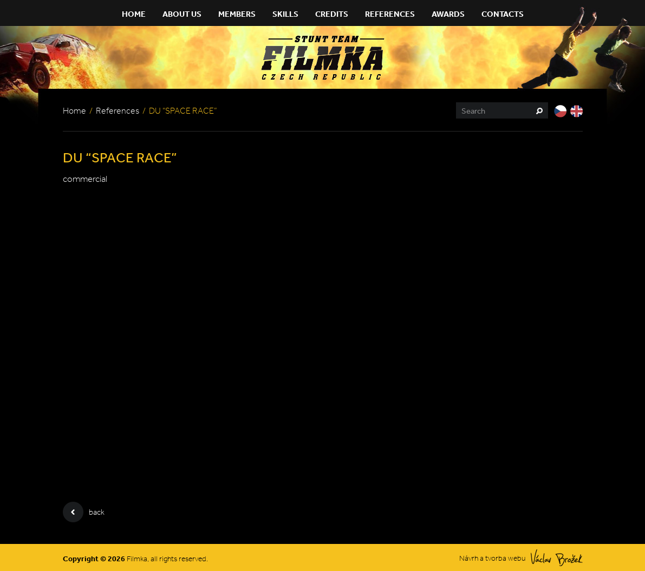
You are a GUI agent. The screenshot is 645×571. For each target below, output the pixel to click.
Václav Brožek (557, 557)
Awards (448, 14)
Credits (331, 14)
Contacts (502, 14)
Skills (285, 14)
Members (237, 14)
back (84, 512)
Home (134, 14)
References (390, 14)
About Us (181, 14)
